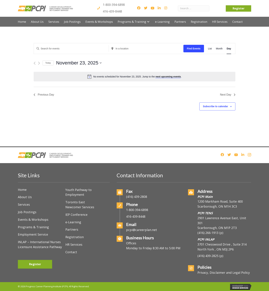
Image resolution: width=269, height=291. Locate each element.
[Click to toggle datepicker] (79, 62)
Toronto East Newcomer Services (79, 204)
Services (24, 204)
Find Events (193, 48)
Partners (71, 229)
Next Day (227, 94)
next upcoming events (168, 76)
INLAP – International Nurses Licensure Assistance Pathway (40, 244)
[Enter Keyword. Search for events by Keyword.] (71, 48)
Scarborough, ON (217, 228)
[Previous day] (35, 63)
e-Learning (73, 222)
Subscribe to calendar (215, 106)
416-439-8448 (112, 11)
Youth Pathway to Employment (78, 192)
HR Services (73, 244)
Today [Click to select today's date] (48, 63)
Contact (71, 252)
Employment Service (33, 234)
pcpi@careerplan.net (141, 230)
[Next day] (39, 63)
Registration (74, 237)
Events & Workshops (33, 219)
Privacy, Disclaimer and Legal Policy (223, 272)
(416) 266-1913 (207, 233)
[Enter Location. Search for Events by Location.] (146, 48)
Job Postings (27, 212)
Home (22, 190)
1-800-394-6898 (114, 5)
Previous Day (44, 94)
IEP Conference (76, 215)
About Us (25, 197)
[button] (148, 22)
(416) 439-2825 (207, 256)
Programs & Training (33, 227)
